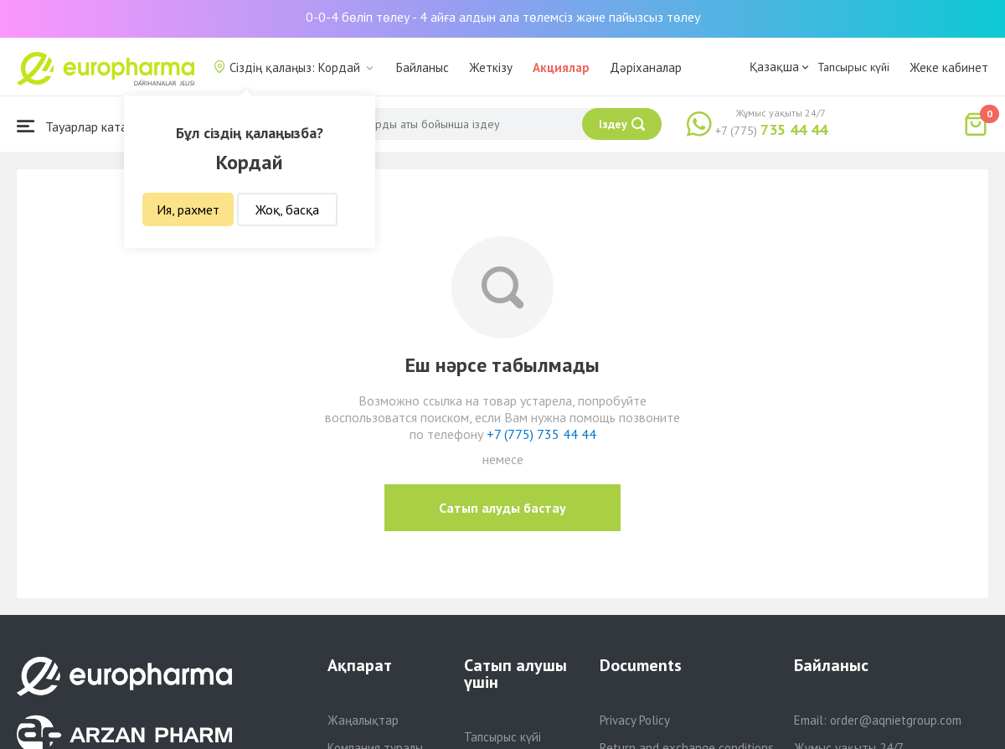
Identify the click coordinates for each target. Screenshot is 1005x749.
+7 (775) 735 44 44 (541, 434)
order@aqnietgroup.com (895, 720)
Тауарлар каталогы (85, 126)
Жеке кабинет (949, 67)
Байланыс (422, 67)
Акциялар (561, 67)
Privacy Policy (635, 720)
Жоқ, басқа (287, 209)
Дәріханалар (646, 67)
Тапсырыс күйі (853, 67)
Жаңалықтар (363, 720)
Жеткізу (491, 67)
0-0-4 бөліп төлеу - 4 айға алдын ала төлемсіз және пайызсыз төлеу (503, 16)
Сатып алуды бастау (502, 507)
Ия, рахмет (188, 209)
